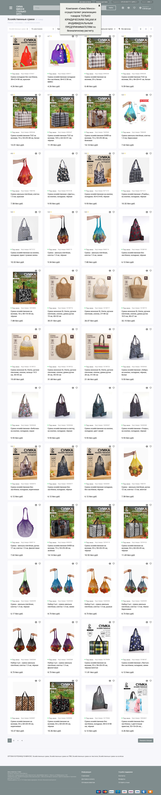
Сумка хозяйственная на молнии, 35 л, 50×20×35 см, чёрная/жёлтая (96, 665)
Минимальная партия (105, 29)
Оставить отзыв (123, 782)
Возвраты (121, 779)
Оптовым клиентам (88, 782)
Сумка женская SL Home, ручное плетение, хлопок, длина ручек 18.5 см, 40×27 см (136, 313)
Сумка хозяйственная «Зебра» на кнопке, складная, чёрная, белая (135, 372)
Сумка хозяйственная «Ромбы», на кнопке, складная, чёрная (135, 195)
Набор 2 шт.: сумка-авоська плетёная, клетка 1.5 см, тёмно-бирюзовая (135, 606)
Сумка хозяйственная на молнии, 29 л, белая (95, 78)
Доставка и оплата (88, 779)
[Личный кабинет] (123, 7)
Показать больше (146, 740)
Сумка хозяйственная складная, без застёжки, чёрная (99, 488)
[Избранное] (134, 7)
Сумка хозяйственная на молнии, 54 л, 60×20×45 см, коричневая (22, 723)
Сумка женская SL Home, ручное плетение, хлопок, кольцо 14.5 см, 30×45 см (25, 372)
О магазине (85, 776)
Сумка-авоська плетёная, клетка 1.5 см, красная (25, 195)
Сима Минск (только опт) (21, 10)
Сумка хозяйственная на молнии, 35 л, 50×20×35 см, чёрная (96, 548)
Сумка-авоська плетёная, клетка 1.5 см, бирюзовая (136, 136)
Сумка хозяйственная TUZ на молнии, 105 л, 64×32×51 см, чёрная (60, 137)
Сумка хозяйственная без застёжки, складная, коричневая (25, 488)
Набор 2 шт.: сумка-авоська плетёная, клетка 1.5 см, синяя (61, 605)
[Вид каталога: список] (145, 29)
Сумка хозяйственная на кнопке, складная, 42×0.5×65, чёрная (99, 195)
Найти (111, 8)
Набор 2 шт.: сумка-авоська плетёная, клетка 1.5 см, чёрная (24, 664)
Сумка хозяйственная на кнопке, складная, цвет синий (99, 429)
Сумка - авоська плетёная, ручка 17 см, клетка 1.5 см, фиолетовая (25, 547)
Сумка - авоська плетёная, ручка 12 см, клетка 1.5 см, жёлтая (136, 488)
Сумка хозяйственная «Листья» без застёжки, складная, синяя (135, 664)
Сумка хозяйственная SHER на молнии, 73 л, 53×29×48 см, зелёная (61, 548)
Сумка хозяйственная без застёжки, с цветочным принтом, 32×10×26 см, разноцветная (133, 724)
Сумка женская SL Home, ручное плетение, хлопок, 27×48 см (99, 312)
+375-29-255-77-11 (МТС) (125, 2)
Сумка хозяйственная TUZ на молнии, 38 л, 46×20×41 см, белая (136, 78)
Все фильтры (126, 29)
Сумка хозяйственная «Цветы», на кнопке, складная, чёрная (61, 195)
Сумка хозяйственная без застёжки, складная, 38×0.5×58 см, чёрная (98, 723)
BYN (147, 2)
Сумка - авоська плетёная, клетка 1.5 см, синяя (96, 254)
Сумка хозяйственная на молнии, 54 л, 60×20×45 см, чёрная (133, 548)
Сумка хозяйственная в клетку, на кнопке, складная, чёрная (61, 429)
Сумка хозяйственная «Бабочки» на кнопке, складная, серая (25, 429)
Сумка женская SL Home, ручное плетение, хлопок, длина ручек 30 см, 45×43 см (62, 372)
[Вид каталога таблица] (151, 29)
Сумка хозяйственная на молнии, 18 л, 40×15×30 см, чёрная (22, 313)
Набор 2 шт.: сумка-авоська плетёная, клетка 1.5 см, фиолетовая (60, 665)
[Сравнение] (128, 7)
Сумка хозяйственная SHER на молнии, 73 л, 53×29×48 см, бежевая (98, 137)
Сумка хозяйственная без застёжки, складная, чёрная (134, 254)
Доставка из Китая (85, 2)
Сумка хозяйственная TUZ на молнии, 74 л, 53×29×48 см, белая (25, 136)
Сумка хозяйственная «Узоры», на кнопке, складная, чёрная (135, 429)
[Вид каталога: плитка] (140, 29)
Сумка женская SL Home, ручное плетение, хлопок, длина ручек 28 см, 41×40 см (99, 372)
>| (22, 740)
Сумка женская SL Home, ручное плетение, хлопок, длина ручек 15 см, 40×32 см (62, 313)
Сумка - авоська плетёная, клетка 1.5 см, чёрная (59, 254)
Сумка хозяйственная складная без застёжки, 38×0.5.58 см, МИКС (61, 79)
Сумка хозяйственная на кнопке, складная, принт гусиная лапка (25, 254)
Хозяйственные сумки (18, 29)
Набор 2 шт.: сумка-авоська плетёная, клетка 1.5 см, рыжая (98, 605)
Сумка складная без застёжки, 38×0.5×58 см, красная (24, 78)
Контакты (121, 776)
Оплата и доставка (102, 2)
